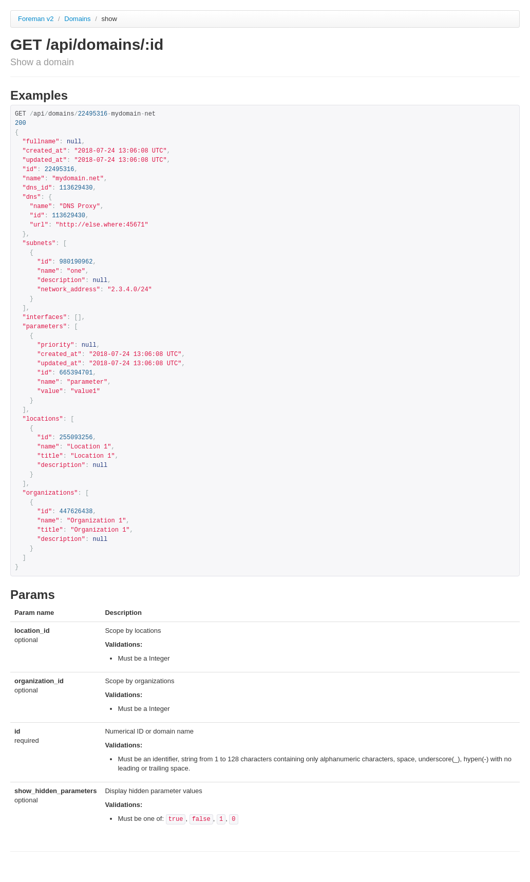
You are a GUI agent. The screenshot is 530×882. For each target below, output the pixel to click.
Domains (78, 19)
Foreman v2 (35, 19)
